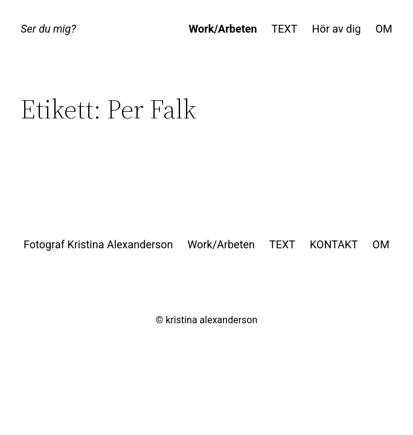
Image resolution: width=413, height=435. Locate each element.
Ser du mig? (48, 28)
